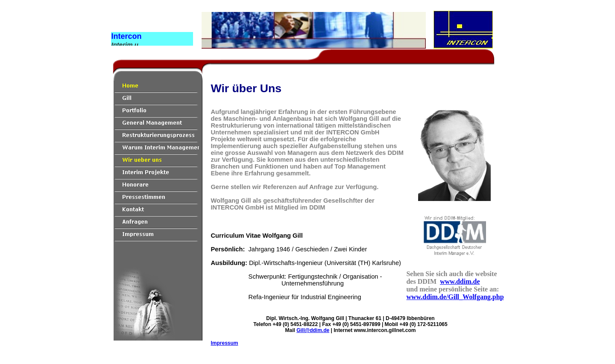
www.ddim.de (460, 281)
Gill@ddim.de (312, 330)
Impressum (224, 343)
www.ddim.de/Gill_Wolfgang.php (455, 296)
